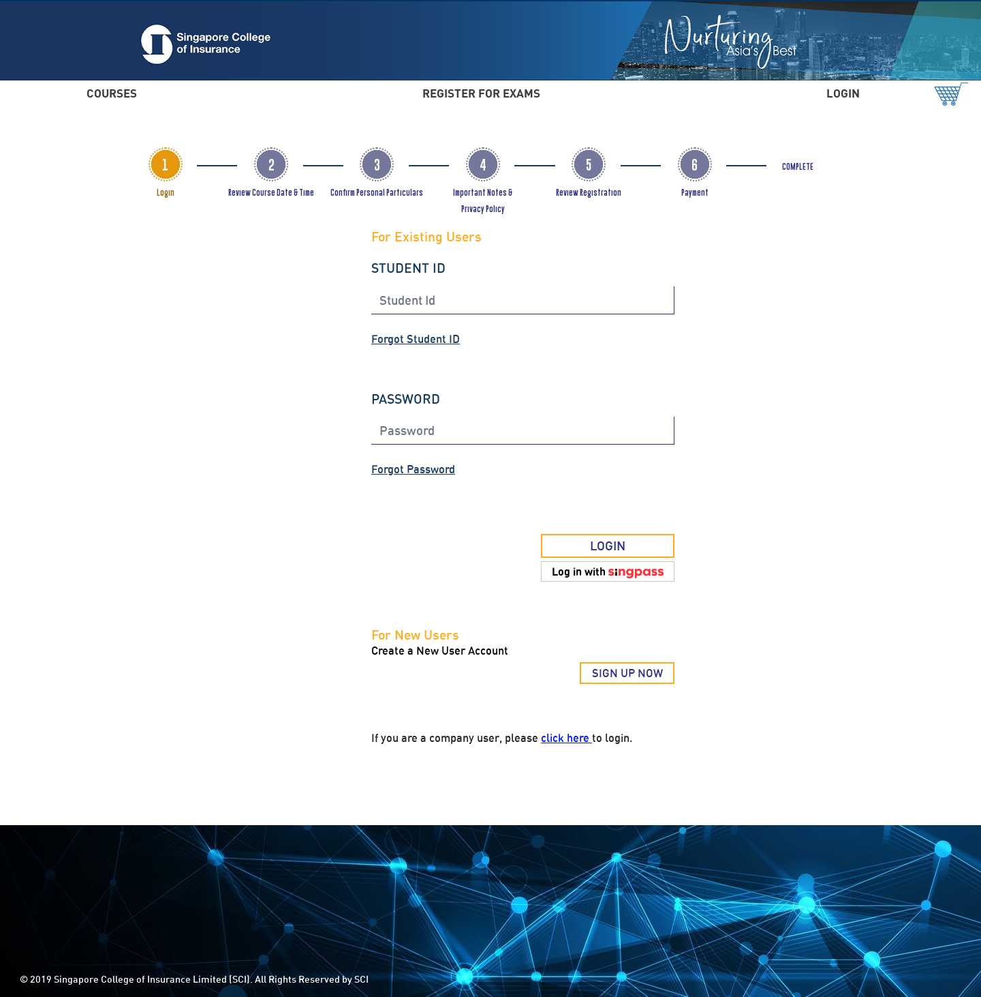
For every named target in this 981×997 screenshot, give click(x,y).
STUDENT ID (408, 268)
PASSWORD (405, 398)
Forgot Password (413, 469)
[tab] (166, 164)
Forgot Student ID (415, 339)
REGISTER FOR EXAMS (481, 93)
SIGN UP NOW (627, 673)
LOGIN (843, 93)
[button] (607, 571)
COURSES (112, 93)
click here (566, 738)
